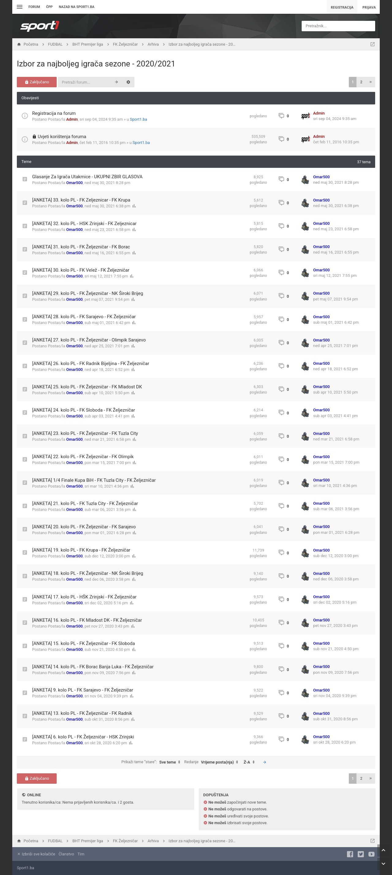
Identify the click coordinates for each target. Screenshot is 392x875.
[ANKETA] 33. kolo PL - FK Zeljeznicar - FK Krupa (81, 200)
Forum (34, 7)
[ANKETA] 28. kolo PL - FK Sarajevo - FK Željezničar (84, 316)
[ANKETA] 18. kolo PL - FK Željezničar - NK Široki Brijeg (87, 573)
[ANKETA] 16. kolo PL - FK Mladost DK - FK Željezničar (87, 620)
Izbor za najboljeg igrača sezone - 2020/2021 (96, 63)
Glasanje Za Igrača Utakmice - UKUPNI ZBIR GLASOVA (87, 176)
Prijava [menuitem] (369, 7)
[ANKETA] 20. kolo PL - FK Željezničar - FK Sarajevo (84, 527)
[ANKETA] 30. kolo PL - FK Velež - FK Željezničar (80, 270)
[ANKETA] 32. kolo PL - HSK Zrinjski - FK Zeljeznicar (84, 223)
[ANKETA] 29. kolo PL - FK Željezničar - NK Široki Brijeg (87, 293)
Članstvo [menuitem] (66, 854)
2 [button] (361, 82)
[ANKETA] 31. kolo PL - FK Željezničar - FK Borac (81, 247)
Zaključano (36, 82)
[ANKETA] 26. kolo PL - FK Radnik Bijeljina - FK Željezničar (90, 363)
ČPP (49, 7)
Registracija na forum (54, 113)
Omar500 (74, 182)
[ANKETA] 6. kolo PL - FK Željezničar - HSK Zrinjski (83, 737)
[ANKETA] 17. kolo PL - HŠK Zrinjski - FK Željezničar (84, 597)
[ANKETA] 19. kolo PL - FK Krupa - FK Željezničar (81, 550)
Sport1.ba (138, 119)
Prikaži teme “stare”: (152, 762)
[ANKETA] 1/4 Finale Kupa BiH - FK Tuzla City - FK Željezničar (94, 480)
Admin (72, 119)
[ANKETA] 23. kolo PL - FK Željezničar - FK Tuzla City (85, 433)
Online (34, 795)
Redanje (212, 762)
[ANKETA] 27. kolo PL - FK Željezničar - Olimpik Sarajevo (89, 340)
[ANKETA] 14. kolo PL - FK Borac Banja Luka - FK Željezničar (93, 666)
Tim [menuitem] (80, 854)
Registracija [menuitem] (342, 7)
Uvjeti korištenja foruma (62, 136)
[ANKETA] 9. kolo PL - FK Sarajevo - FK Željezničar (82, 690)
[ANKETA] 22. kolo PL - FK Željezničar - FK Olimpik (83, 456)
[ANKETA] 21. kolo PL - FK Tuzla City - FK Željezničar (85, 503)
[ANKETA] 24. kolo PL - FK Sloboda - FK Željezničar (83, 410)
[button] (370, 82)
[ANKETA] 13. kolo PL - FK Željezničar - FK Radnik (82, 713)
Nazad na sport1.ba (76, 7)
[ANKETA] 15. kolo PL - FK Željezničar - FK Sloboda (83, 643)
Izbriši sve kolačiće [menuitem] (36, 854)
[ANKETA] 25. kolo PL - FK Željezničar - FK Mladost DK (87, 387)
